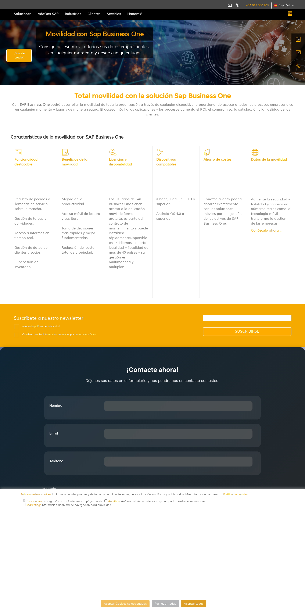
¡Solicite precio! (19, 55)
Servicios (114, 14)
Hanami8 (134, 14)
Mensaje (49, 454)
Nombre (55, 371)
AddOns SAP (48, 14)
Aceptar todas (194, 603)
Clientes (93, 14)
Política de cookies (235, 494)
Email (53, 399)
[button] (284, 5)
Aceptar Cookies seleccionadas (125, 603)
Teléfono (56, 426)
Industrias (73, 14)
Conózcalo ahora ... (266, 217)
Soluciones (22, 14)
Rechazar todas (165, 603)
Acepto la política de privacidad (41, 292)
